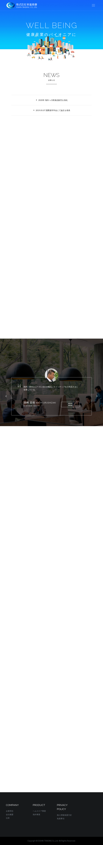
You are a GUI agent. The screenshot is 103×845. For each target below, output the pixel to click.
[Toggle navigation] (93, 5)
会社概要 (9, 814)
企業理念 (9, 811)
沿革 (8, 818)
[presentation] (6, 396)
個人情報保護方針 (64, 815)
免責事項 (60, 818)
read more (70, 404)
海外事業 (36, 814)
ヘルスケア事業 (39, 811)
